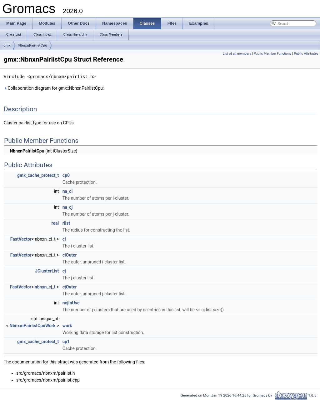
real (55, 222)
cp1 (66, 341)
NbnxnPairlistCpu (32, 45)
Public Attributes (306, 54)
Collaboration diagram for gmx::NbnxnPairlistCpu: (54, 87)
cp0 (66, 175)
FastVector (21, 238)
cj (64, 270)
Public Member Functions (273, 54)
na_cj (67, 206)
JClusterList (47, 270)
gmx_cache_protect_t (38, 175)
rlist (66, 222)
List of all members (237, 54)
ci (64, 238)
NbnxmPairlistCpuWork (33, 325)
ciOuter (69, 254)
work (67, 325)
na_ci (67, 190)
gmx (7, 45)
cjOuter (69, 286)
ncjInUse (71, 302)
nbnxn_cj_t (45, 286)
